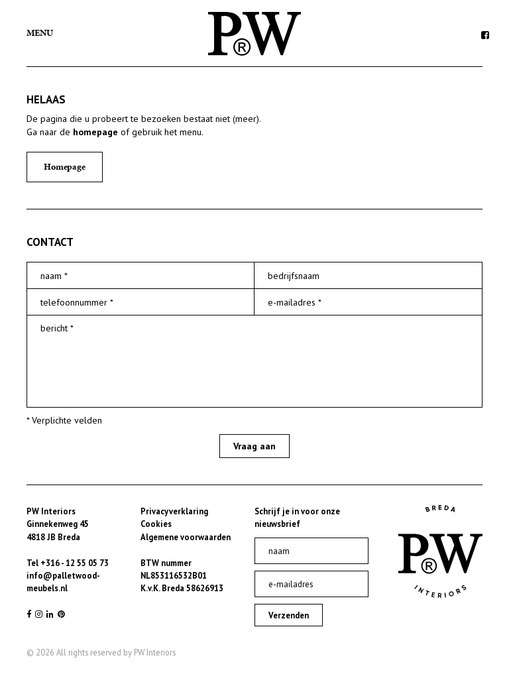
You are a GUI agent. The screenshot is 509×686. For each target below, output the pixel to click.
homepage (95, 132)
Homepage (64, 166)
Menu (39, 33)
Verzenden (288, 615)
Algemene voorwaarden (186, 537)
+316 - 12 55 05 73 (74, 562)
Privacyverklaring (174, 511)
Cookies (156, 523)
